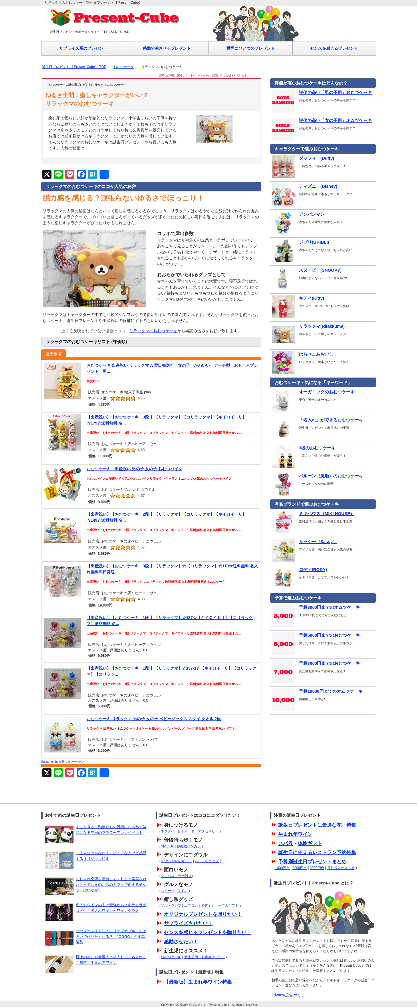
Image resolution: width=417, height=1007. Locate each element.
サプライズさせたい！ (188, 923)
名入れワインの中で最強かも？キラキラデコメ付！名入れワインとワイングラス (111, 908)
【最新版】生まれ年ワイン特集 (198, 982)
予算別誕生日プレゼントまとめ (312, 861)
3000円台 (317, 868)
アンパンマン (297, 214)
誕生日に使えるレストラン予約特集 (317, 852)
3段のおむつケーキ (302, 448)
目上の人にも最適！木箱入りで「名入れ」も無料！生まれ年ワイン (111, 960)
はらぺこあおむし (301, 354)
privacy (277, 995)
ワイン (182, 891)
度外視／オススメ (341, 868)
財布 (164, 846)
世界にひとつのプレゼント (251, 48)
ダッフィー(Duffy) (302, 158)
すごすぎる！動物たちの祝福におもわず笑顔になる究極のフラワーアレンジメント (111, 830)
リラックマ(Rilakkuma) (307, 326)
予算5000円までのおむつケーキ (315, 635)
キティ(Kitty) (297, 298)
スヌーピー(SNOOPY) (305, 270)
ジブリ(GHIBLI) (299, 242)
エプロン (191, 906)
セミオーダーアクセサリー (198, 831)
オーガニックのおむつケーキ (312, 392)
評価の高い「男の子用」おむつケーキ (321, 92)
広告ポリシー (297, 995)
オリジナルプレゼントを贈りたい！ (203, 914)
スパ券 (285, 843)
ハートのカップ (207, 861)
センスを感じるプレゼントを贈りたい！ (207, 932)
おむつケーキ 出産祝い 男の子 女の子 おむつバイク (134, 469)
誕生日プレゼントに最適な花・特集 (317, 825)
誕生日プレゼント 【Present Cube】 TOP (74, 67)
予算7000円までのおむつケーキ (315, 663)
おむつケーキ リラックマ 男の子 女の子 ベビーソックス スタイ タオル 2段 (154, 718)
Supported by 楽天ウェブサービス (63, 761)
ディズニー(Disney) (303, 186)
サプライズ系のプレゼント (83, 48)
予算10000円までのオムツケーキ (316, 691)
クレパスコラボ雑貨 (176, 876)
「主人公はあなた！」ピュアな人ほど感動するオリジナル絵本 (111, 856)
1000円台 (282, 868)
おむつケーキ (124, 67)
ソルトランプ (171, 906)
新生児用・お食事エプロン (204, 957)
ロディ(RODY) (298, 569)
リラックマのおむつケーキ (153, 331)
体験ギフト (310, 843)
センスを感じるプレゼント (334, 48)
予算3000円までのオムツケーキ (315, 607)
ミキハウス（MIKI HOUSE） (312, 513)
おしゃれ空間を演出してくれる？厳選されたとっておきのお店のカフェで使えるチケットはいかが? (111, 884)
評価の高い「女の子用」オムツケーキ (321, 120)
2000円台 (300, 868)
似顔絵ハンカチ (189, 846)
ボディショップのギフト (220, 906)
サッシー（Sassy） (303, 541)
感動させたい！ (181, 941)
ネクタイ (167, 831)
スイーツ (167, 891)
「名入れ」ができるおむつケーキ (316, 420)
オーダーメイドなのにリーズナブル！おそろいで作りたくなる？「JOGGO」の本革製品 (111, 936)
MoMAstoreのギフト (176, 861)
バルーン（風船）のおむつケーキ (316, 476)
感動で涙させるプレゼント (167, 48)
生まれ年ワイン (295, 834)
